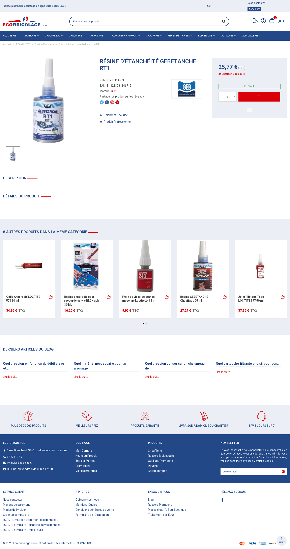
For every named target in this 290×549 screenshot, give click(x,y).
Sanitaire (30, 35)
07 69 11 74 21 (15, 456)
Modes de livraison (15, 509)
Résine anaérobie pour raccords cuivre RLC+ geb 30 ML (81, 300)
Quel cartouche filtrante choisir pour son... (248, 363)
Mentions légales (263, 461)
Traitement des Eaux (161, 514)
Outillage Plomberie (160, 460)
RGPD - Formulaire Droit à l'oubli (23, 529)
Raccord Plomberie (160, 504)
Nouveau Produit (86, 455)
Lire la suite (10, 376)
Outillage (227, 35)
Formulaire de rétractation (92, 514)
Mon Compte (84, 450)
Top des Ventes (85, 460)
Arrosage (96, 35)
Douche (153, 465)
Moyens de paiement (16, 504)
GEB (113, 91)
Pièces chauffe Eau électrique (167, 509)
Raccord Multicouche (161, 455)
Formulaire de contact (19, 462)
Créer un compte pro (16, 514)
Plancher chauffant (125, 35)
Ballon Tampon (157, 470)
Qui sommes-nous (87, 499)
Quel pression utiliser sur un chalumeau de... (175, 366)
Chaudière (75, 35)
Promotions (83, 465)
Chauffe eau (52, 35)
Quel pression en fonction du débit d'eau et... (33, 366)
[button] (143, 323)
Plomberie (9, 35)
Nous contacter (12, 499)
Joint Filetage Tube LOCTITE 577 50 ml (251, 298)
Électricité (205, 35)
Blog (151, 499)
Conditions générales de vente (95, 509)
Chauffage (152, 35)
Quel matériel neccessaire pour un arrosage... (100, 366)
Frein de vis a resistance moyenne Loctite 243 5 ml (139, 298)
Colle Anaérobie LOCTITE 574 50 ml (23, 298)
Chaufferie (155, 450)
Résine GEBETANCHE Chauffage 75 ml (194, 298)
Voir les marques (86, 470)
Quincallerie (250, 35)
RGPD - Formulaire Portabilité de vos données (31, 524)
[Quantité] (227, 97)
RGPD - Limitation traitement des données (29, 519)
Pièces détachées (179, 35)
